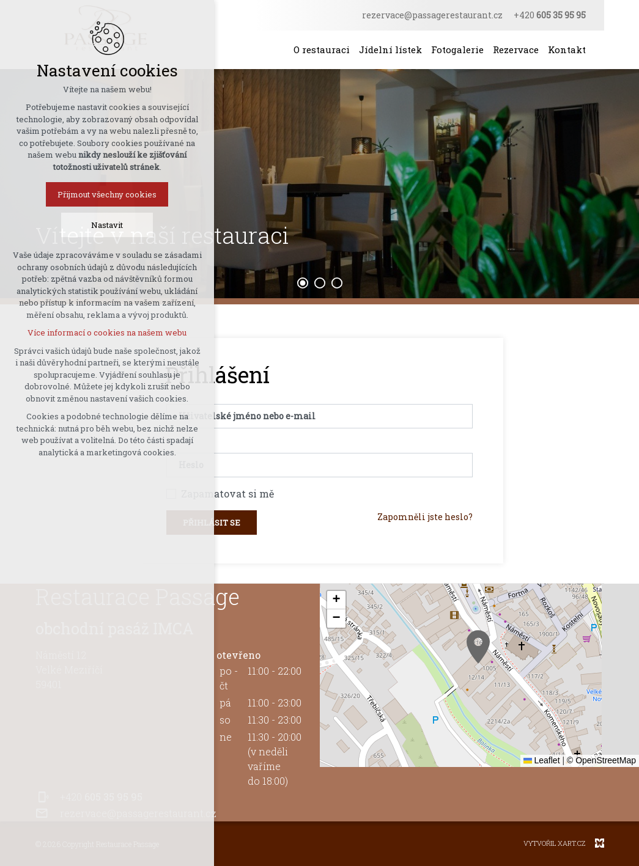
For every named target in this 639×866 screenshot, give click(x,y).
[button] (478, 647)
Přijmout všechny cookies (107, 194)
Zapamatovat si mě (227, 493)
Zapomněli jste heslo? (425, 517)
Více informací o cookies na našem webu (107, 332)
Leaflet (541, 760)
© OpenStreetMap (601, 760)
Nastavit (107, 224)
